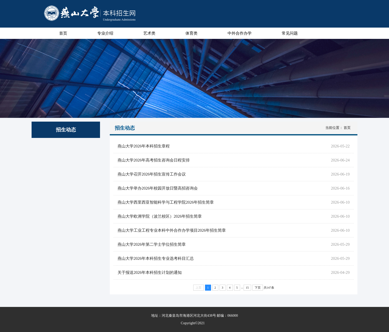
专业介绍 (105, 33)
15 (247, 287)
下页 (258, 287)
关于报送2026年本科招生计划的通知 (148, 272)
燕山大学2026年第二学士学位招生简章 (150, 244)
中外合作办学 (240, 33)
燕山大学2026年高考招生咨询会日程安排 (152, 160)
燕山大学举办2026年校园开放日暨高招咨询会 (156, 188)
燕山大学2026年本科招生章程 (142, 146)
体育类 (191, 33)
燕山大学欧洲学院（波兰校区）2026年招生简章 (158, 216)
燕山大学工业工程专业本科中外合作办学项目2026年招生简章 (170, 230)
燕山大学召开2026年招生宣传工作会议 (150, 174)
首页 (63, 33)
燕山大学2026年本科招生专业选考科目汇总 (154, 258)
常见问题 (290, 33)
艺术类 (149, 33)
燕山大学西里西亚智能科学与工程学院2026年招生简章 (164, 202)
